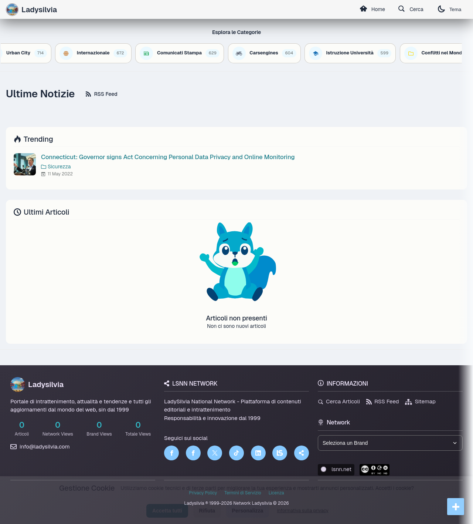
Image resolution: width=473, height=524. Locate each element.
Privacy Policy (203, 493)
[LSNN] (279, 453)
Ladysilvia (37, 384)
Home (371, 9)
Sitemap (420, 401)
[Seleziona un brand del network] (390, 443)
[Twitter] (214, 453)
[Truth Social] (301, 453)
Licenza (276, 493)
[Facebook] (171, 453)
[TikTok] (236, 453)
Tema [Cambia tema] (449, 9)
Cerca (410, 9)
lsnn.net (336, 469)
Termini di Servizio (242, 493)
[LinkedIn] (258, 453)
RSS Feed (101, 94)
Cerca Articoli (339, 401)
